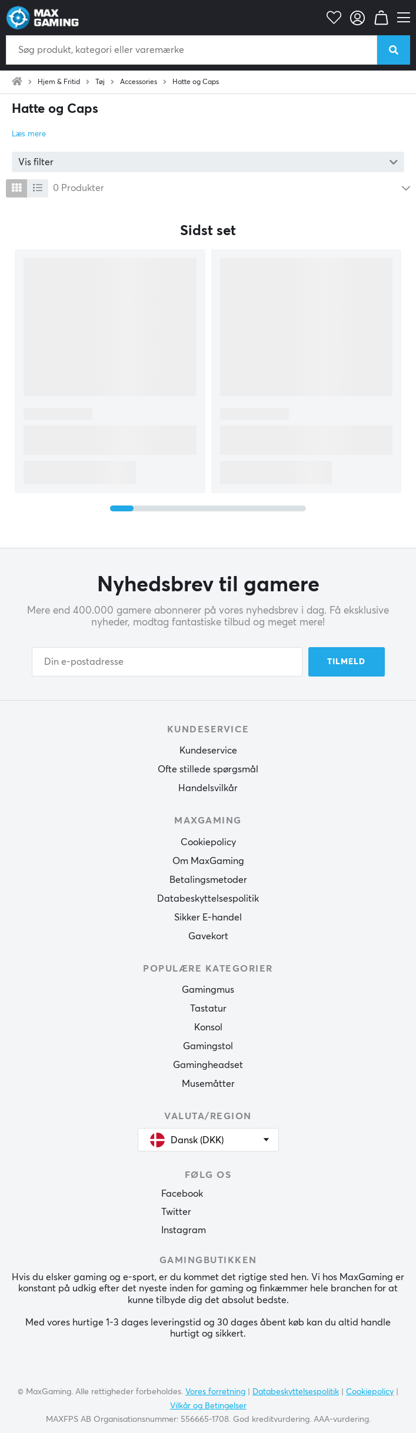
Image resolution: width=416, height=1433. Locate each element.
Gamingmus (208, 990)
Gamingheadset (208, 1065)
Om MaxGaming (208, 861)
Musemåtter (208, 1084)
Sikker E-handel (208, 917)
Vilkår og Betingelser (208, 1406)
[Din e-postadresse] (167, 662)
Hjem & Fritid (59, 82)
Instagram (183, 1230)
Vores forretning (215, 1392)
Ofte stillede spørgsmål (208, 769)
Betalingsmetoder (208, 880)
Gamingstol (208, 1046)
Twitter (176, 1212)
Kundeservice (208, 750)
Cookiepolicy (208, 842)
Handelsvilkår (208, 788)
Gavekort (208, 936)
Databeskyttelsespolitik (208, 898)
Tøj (100, 82)
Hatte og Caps (195, 82)
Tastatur (208, 1008)
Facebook (182, 1193)
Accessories (138, 82)
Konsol (208, 1027)
